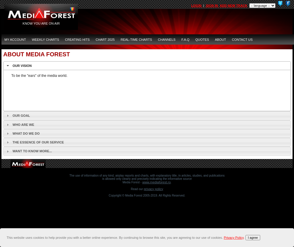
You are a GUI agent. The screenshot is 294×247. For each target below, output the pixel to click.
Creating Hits (77, 39)
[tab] (147, 65)
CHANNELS (167, 39)
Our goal (21, 115)
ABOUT (220, 39)
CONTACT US (242, 39)
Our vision (22, 65)
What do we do (26, 133)
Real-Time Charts (136, 39)
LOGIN (196, 5)
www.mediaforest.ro (156, 182)
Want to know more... (32, 151)
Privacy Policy (153, 189)
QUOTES (202, 39)
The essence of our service (38, 142)
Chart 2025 (105, 39)
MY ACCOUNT (15, 39)
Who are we (23, 124)
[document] (148, 237)
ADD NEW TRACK (233, 5)
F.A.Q (185, 39)
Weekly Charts (45, 39)
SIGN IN (212, 5)
